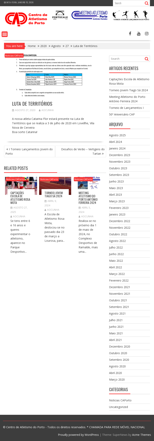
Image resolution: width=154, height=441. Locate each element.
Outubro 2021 (118, 300)
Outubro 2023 (118, 168)
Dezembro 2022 (119, 221)
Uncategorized (118, 407)
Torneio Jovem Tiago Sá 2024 (54, 194)
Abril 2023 (115, 194)
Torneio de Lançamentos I (126, 108)
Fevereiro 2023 (119, 208)
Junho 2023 (116, 181)
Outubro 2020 (118, 353)
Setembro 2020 (119, 360)
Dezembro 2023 (119, 155)
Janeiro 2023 (117, 214)
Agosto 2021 (117, 313)
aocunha (46, 110)
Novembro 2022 (119, 228)
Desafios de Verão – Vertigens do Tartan (83, 151)
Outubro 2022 (118, 234)
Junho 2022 (116, 254)
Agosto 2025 (117, 135)
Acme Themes (141, 435)
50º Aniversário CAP (122, 114)
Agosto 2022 (117, 241)
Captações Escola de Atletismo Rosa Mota (20, 197)
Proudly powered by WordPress (78, 435)
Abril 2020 (115, 373)
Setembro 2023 (119, 175)
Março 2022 (117, 274)
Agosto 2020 (117, 366)
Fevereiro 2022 (119, 280)
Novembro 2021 (119, 294)
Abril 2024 (115, 142)
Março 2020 (117, 379)
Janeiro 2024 (117, 148)
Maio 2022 (116, 261)
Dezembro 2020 (119, 346)
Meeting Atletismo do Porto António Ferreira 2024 (88, 197)
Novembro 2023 (119, 161)
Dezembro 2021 (119, 287)
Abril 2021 (115, 340)
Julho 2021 (116, 320)
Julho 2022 (116, 247)
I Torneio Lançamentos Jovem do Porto (29, 151)
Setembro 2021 (119, 307)
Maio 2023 (116, 188)
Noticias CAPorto (14, 55)
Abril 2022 (115, 267)
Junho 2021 (116, 327)
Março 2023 (117, 201)
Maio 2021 (116, 333)
